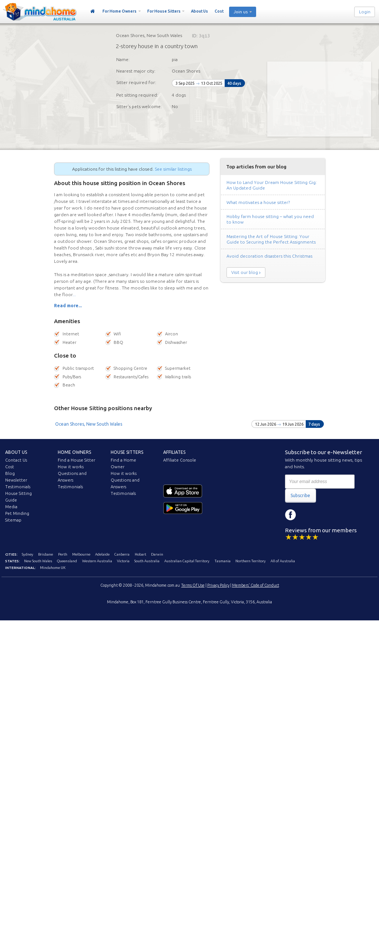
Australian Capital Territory (186, 561)
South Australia (147, 561)
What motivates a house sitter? (258, 202)
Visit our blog (244, 272)
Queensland (67, 561)
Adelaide (102, 554)
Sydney (27, 554)
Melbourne (81, 554)
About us (16, 452)
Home (93, 11)
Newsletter (16, 480)
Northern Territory (250, 561)
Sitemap (13, 520)
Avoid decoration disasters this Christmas (269, 256)
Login (364, 12)
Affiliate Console (179, 460)
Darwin (157, 554)
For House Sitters (164, 11)
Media (11, 507)
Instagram (307, 514)
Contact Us (16, 460)
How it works (71, 467)
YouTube (323, 514)
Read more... (68, 305)
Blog (10, 473)
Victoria (123, 561)
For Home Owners (120, 11)
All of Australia (283, 561)
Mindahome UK (53, 568)
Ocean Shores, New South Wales (88, 424)
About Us (199, 11)
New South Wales (38, 561)
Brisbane (45, 554)
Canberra (122, 554)
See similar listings (173, 169)
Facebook (290, 514)
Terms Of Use (193, 585)
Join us (241, 12)
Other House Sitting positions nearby (103, 408)
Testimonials (17, 487)
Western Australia (97, 561)
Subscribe (300, 495)
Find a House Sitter (76, 460)
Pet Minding (17, 513)
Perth (62, 554)
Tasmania (223, 561)
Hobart (140, 554)
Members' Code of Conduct (255, 585)
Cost (219, 11)
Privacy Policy (218, 585)
